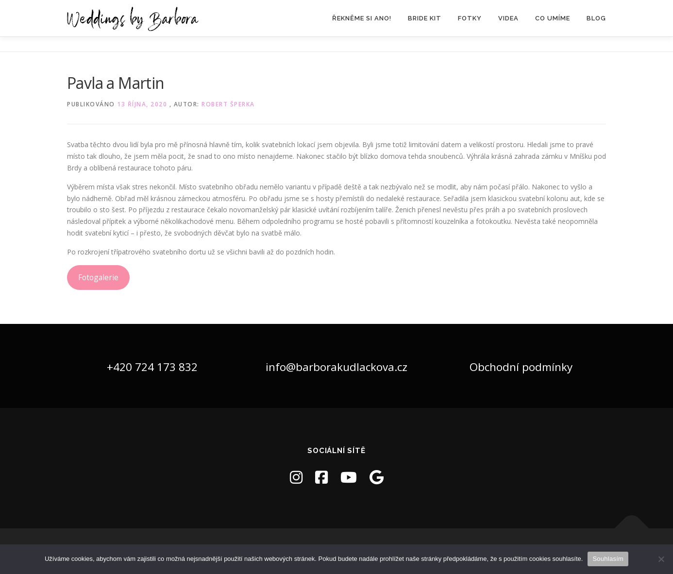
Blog (596, 18)
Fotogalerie (98, 277)
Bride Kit (424, 18)
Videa (508, 18)
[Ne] (661, 559)
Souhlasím (607, 558)
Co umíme (552, 18)
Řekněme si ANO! (361, 18)
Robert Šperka (228, 104)
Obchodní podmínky (521, 366)
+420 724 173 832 (152, 366)
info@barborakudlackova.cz (336, 366)
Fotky (470, 18)
